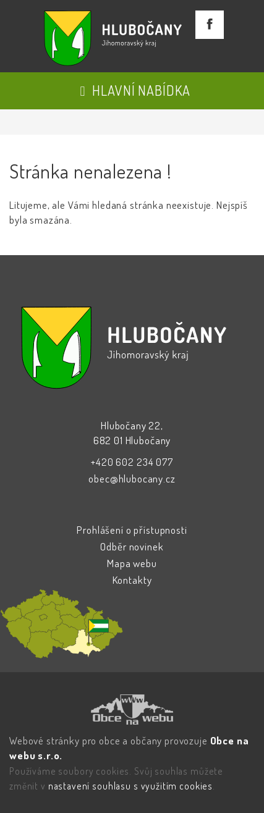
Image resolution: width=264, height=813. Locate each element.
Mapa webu (132, 563)
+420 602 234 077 (132, 461)
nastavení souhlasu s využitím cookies (130, 786)
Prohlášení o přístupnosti (132, 529)
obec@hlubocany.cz (131, 478)
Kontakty (132, 579)
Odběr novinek (131, 546)
